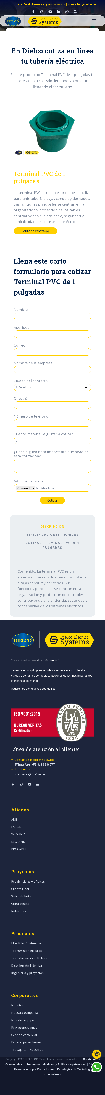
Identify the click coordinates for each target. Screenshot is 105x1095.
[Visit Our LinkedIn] (58, 11)
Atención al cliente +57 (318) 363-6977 (40, 4)
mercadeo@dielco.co (30, 774)
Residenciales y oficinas (28, 882)
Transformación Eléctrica (29, 958)
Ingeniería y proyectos (27, 973)
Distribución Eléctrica (26, 966)
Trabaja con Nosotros (27, 1050)
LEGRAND (18, 842)
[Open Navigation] (94, 20)
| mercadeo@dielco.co (80, 4)
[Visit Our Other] (75, 11)
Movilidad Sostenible (26, 943)
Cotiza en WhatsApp (35, 231)
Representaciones (24, 1028)
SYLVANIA (18, 834)
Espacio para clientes (26, 1042)
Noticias (17, 1005)
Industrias (18, 911)
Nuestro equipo (22, 1020)
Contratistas (20, 904)
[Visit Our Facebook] (33, 11)
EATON (16, 827)
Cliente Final (20, 889)
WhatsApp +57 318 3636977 (35, 764)
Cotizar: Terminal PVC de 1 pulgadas (53, 545)
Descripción (52, 526)
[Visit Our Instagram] (42, 11)
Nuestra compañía (24, 1013)
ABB (14, 820)
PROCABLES (19, 849)
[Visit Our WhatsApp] (67, 11)
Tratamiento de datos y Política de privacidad (57, 1064)
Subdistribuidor (22, 896)
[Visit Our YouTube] (50, 11)
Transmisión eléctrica (26, 951)
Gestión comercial (24, 1035)
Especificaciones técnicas (52, 535)
